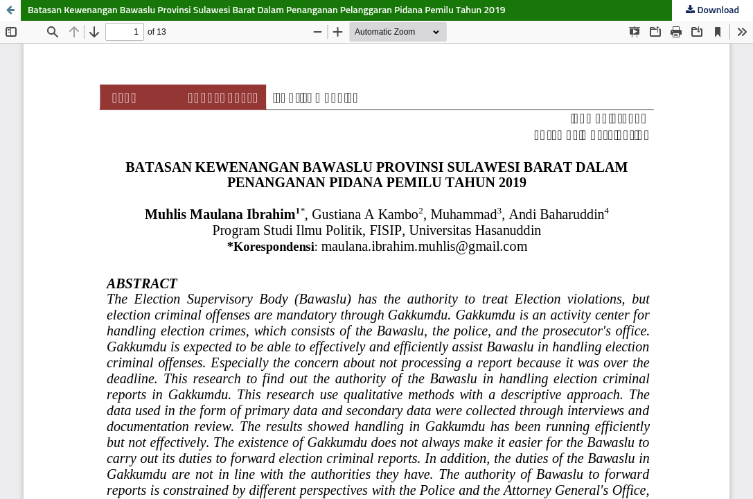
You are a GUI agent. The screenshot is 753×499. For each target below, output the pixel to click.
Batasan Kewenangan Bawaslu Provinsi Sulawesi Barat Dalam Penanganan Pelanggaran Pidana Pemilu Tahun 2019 (267, 10)
